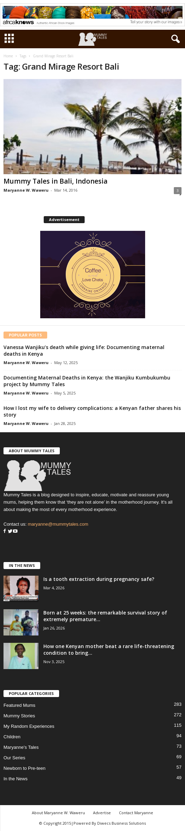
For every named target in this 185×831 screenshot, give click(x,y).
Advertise (102, 812)
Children (11, 736)
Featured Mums (19, 705)
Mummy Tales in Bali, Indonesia (55, 181)
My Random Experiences (28, 726)
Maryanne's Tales (21, 747)
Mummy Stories (19, 715)
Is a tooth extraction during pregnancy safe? (98, 579)
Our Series (14, 757)
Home (8, 56)
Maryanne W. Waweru (26, 190)
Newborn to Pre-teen (24, 768)
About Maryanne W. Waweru (58, 812)
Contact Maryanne (136, 812)
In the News (15, 778)
